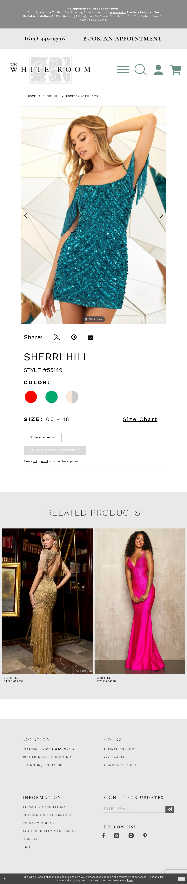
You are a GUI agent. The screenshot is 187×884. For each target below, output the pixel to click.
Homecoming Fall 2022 (82, 96)
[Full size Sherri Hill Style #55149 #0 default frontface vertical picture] (93, 215)
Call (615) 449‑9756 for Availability (55, 450)
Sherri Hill (51, 96)
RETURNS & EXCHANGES (47, 815)
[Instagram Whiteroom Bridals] (140, 836)
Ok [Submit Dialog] (181, 878)
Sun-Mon (111, 765)
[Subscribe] (169, 809)
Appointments (117, 12)
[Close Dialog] (5, 878)
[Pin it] (74, 337)
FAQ (26, 847)
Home (32, 96)
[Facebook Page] (105, 836)
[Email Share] (90, 337)
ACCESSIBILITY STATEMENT (50, 831)
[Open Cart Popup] (175, 70)
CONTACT (32, 839)
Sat (107, 757)
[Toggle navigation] (123, 70)
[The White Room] (50, 70)
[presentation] (47, 601)
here (130, 880)
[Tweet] (57, 337)
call (35, 461)
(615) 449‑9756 (58, 749)
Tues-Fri (111, 749)
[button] (141, 70)
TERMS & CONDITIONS (45, 807)
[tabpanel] (93, 215)
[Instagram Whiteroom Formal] (121, 836)
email (44, 461)
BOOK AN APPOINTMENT (122, 38)
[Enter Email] (139, 808)
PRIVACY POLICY (39, 823)
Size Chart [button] (140, 419)
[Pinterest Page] (158, 836)
